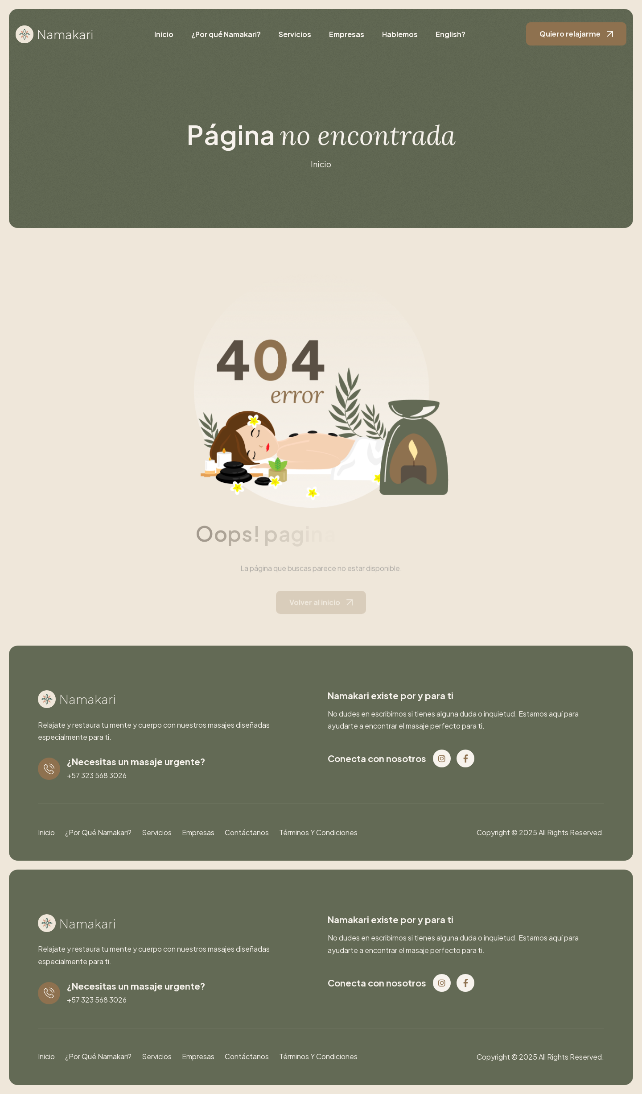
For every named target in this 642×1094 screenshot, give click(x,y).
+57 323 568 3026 (97, 775)
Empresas (346, 34)
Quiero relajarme (570, 33)
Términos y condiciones (318, 832)
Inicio (163, 34)
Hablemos (400, 34)
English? (450, 34)
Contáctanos (247, 832)
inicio (321, 164)
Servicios (295, 34)
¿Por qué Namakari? (226, 34)
